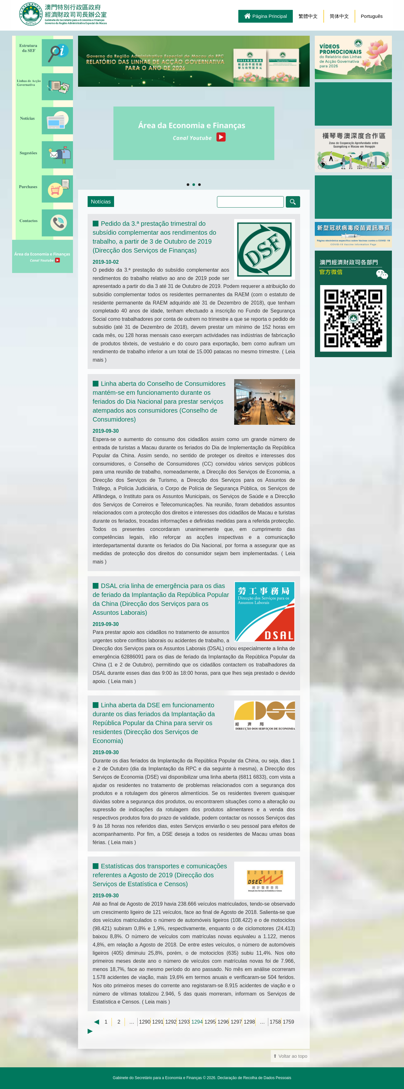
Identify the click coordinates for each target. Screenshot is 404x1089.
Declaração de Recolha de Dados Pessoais (254, 1078)
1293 (184, 1022)
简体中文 (339, 16)
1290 (145, 1022)
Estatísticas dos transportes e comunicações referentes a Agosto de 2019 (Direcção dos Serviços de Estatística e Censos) (160, 875)
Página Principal (265, 16)
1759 (288, 1022)
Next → (93, 1031)
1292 (171, 1022)
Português (372, 16)
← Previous (93, 1022)
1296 (223, 1022)
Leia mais (122, 681)
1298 (249, 1022)
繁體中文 (308, 16)
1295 (210, 1022)
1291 (158, 1022)
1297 (236, 1022)
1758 (275, 1022)
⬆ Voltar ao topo (290, 1056)
